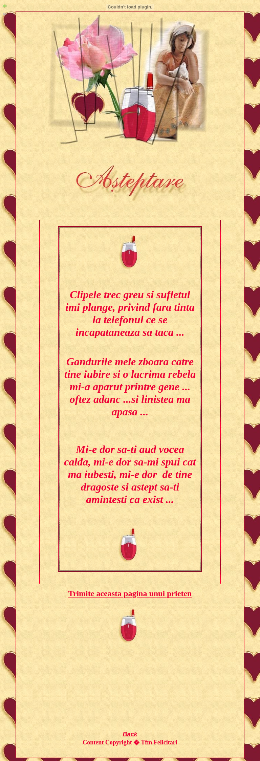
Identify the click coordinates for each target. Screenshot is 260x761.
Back (130, 734)
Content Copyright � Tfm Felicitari (130, 742)
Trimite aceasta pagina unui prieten (130, 593)
